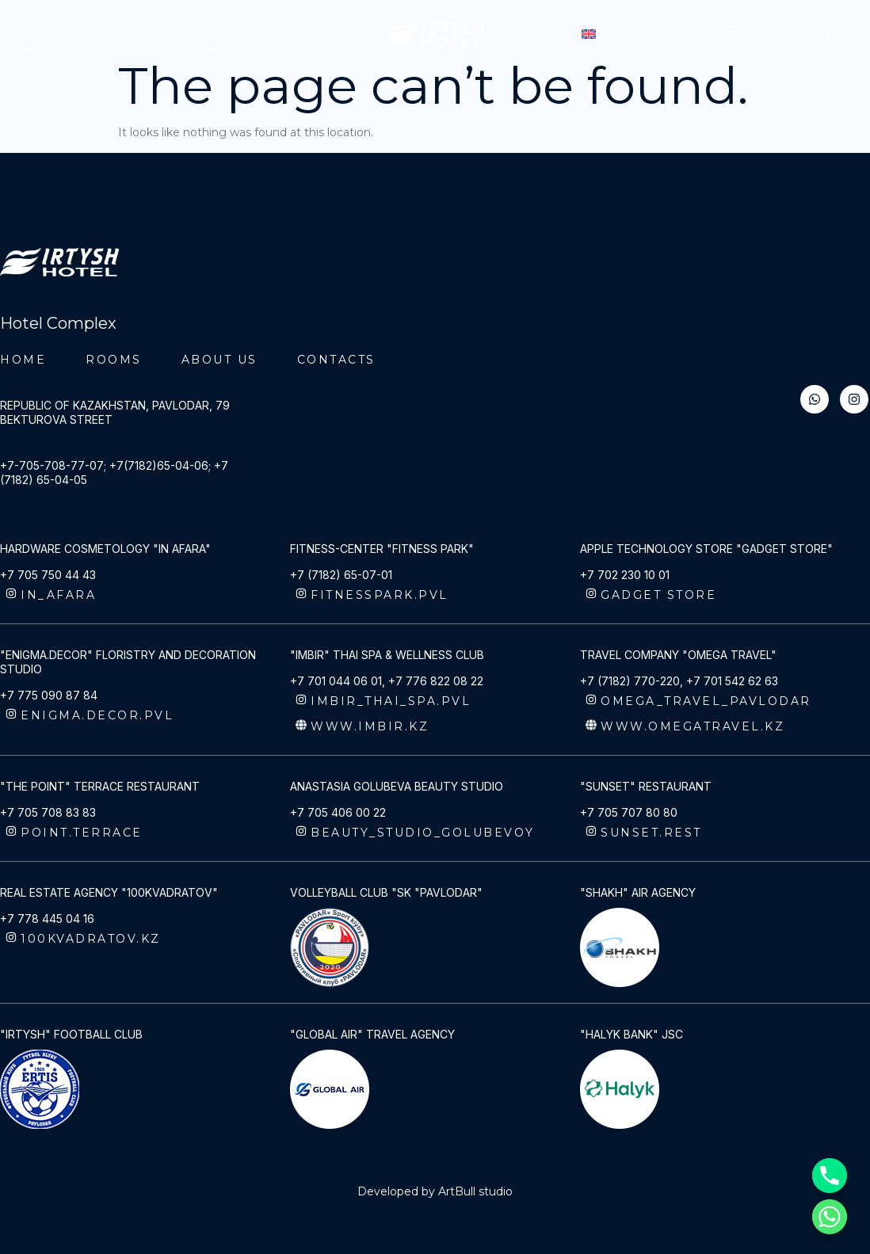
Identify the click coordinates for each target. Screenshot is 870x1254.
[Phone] (829, 1175)
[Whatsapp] (829, 1216)
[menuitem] (611, 34)
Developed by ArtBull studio (435, 1191)
